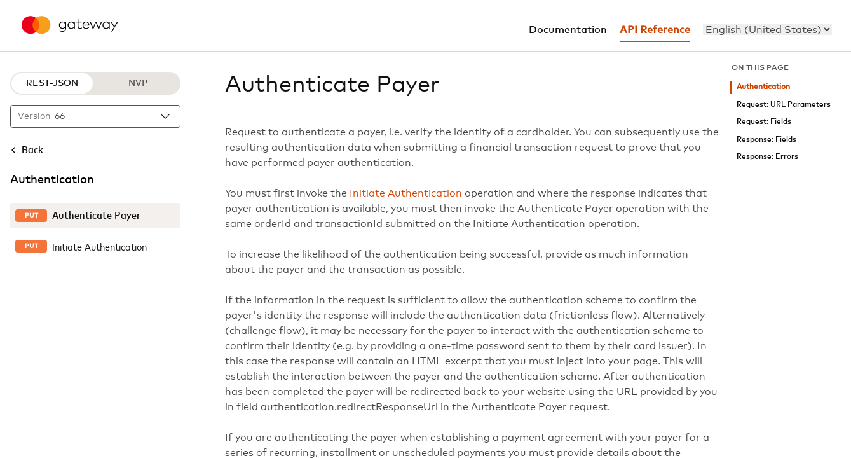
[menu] (767, 29)
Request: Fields (764, 122)
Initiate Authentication (406, 193)
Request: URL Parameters (784, 105)
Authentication (763, 87)
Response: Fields (766, 139)
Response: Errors (767, 157)
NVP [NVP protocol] (137, 83)
